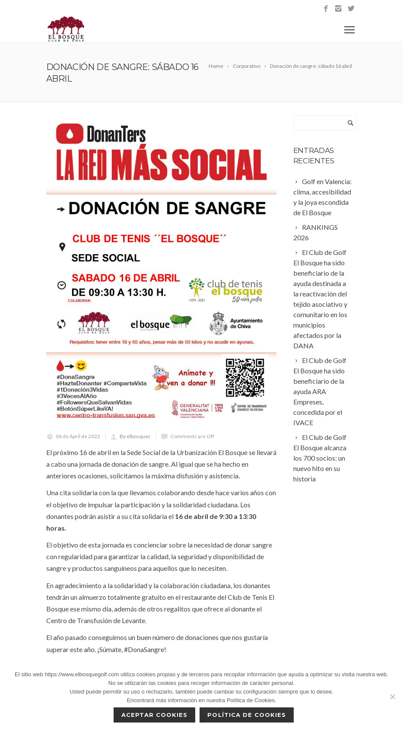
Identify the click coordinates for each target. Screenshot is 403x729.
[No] (392, 696)
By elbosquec (135, 436)
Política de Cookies (246, 714)
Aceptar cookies (154, 714)
